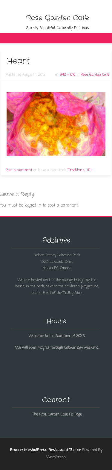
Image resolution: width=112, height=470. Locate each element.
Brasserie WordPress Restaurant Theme (45, 450)
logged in (32, 205)
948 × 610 (67, 75)
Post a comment (19, 170)
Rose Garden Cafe (57, 18)
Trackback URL (80, 170)
